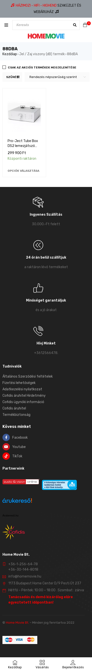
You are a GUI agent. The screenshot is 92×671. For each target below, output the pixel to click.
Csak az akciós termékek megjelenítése (42, 67)
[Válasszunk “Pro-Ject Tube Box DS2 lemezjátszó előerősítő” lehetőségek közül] (23, 170)
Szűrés (12, 77)
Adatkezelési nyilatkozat (22, 389)
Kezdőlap (9, 54)
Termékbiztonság (16, 415)
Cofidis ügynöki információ (23, 402)
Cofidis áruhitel (14, 408)
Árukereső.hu (10, 515)
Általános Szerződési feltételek (27, 376)
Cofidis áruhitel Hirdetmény (24, 396)
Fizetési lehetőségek (19, 383)
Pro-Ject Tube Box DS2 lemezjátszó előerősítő (23, 146)
